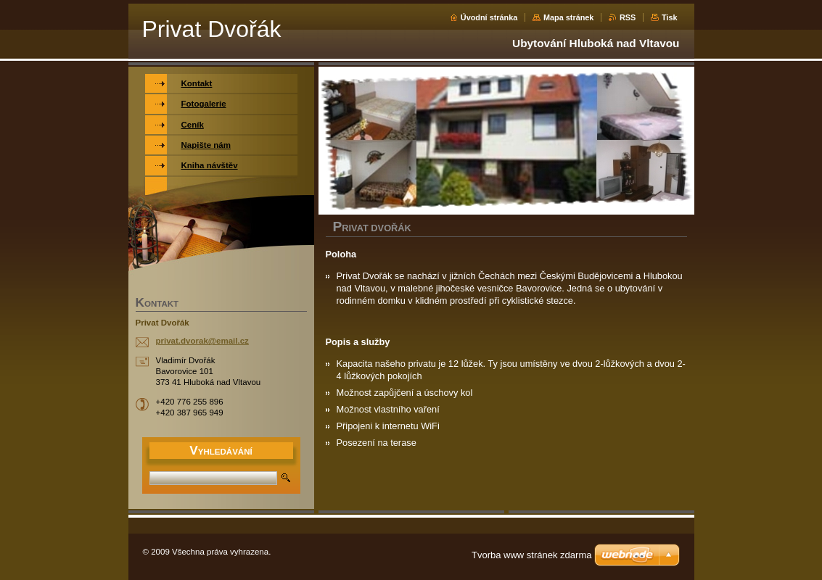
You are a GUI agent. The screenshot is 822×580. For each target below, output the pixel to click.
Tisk (670, 17)
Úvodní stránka (489, 17)
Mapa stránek (568, 17)
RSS (628, 17)
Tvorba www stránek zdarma (531, 555)
